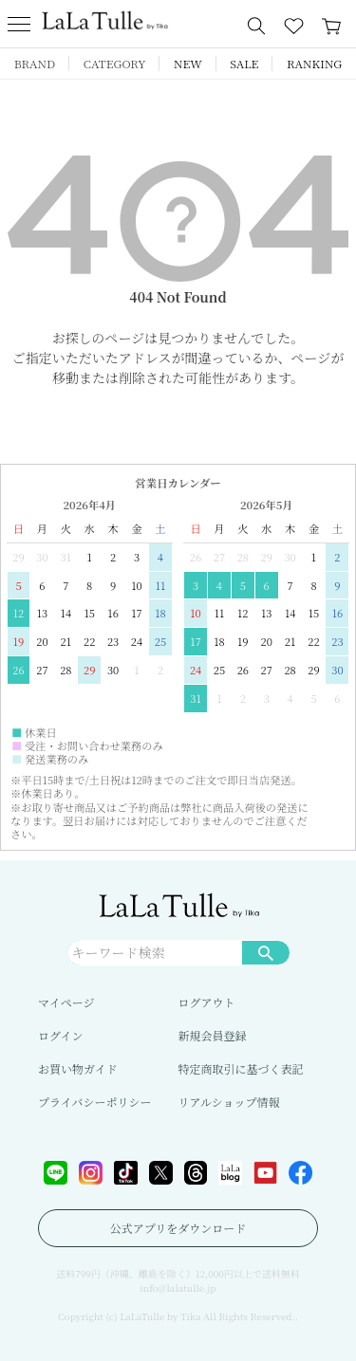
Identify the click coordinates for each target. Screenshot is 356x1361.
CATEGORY (115, 63)
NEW (188, 63)
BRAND (34, 63)
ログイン (60, 1035)
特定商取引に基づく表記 (241, 1068)
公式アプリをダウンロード (178, 1228)
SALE (244, 63)
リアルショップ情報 (229, 1102)
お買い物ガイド (78, 1068)
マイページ (66, 1002)
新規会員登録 (212, 1035)
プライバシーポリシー (94, 1102)
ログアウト (206, 1002)
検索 (266, 952)
